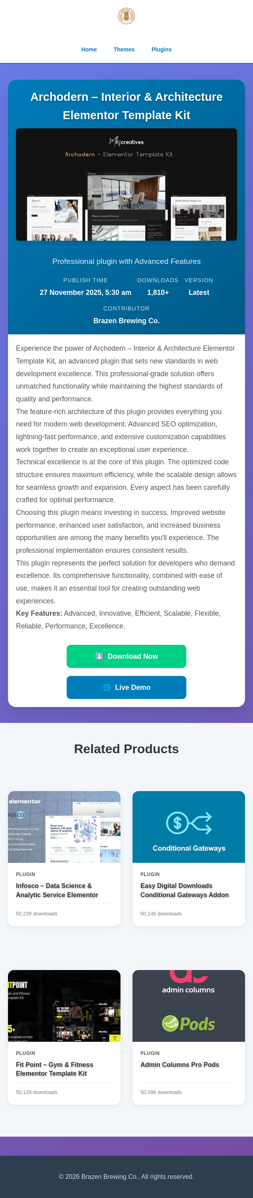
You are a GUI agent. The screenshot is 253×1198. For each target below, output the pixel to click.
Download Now (126, 656)
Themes (124, 49)
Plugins (162, 49)
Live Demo (127, 687)
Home (89, 49)
